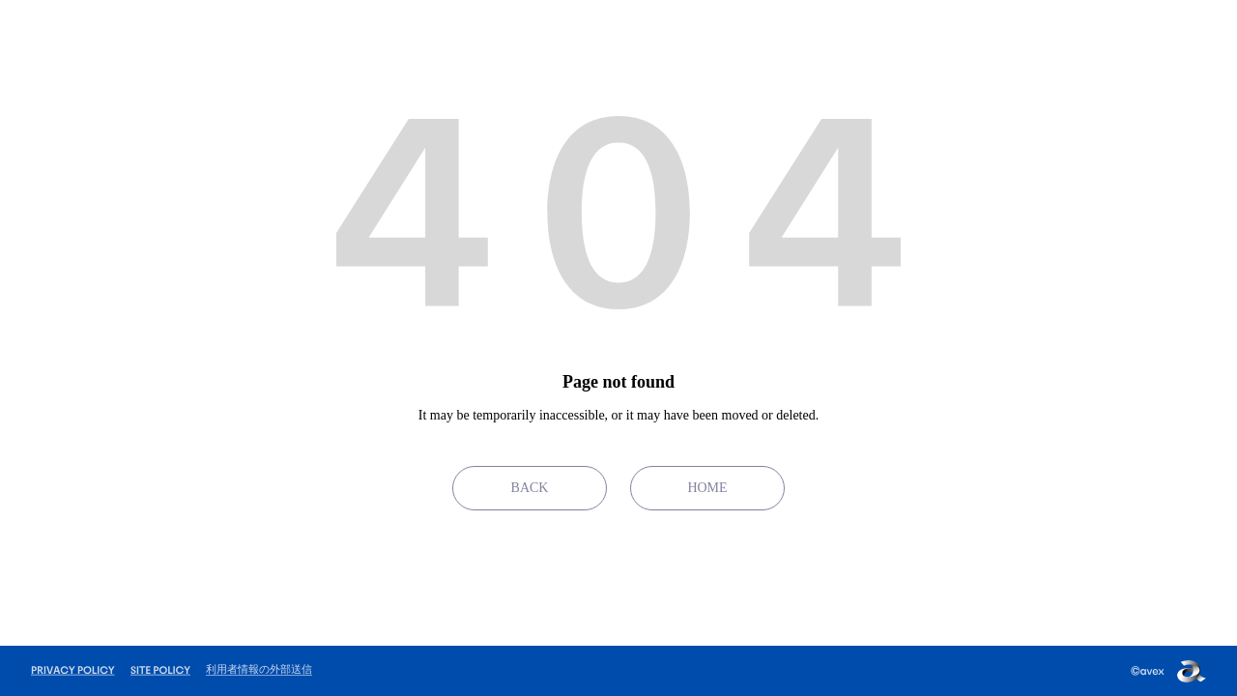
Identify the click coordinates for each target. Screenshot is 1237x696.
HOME (707, 487)
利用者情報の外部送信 (259, 669)
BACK (530, 487)
